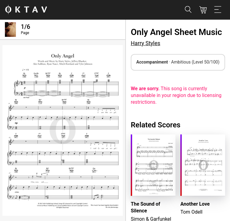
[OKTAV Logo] (26, 10)
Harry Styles (145, 43)
